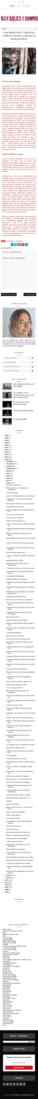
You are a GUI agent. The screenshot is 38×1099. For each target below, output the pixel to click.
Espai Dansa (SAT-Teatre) (10, 954)
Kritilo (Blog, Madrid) (9, 963)
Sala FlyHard (6, 990)
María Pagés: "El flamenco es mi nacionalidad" (20, 504)
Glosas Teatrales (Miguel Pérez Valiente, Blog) (17, 959)
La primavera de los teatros (14, 841)
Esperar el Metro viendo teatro (15, 552)
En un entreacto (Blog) (10, 949)
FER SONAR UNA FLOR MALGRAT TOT (18, 798)
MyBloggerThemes (28, 1095)
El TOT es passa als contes (14, 688)
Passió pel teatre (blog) (10, 976)
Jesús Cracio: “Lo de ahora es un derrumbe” (19, 600)
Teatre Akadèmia (8, 1002)
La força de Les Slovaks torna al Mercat (18, 863)
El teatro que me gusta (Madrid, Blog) (14, 946)
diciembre (10, 461)
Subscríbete (19, 1068)
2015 (6, 454)
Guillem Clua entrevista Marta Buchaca (18, 835)
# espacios (19, 241)
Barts (4, 932)
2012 (6, 880)
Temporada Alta (7, 1023)
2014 (6, 457)
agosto (9, 471)
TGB (4, 1025)
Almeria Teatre (7, 929)
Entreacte (5, 951)
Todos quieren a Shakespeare (15, 576)
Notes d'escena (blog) (9, 975)
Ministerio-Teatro (8, 973)
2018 (6, 447)
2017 (6, 450)
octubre (9, 466)
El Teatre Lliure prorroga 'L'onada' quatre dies (20, 568)
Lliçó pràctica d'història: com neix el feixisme (19, 860)
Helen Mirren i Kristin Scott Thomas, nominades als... (17, 564)
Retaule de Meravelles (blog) (11, 983)
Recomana (6, 981)
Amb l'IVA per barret (12, 617)
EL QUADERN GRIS (19, 419)
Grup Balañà (6, 961)
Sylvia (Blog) (6, 996)
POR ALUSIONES (11, 755)
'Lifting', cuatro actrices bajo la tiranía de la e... (20, 718)
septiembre (10, 468)
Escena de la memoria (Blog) (11, 953)
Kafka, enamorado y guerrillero (15, 812)
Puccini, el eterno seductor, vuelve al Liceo (19, 681)
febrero (9, 875)
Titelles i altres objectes (13, 815)
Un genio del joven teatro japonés (16, 669)
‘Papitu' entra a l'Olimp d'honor (15, 748)
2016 (6, 452)
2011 (6, 882)
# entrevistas (10, 241)
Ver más (20, 346)
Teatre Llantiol (7, 1007)
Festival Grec (6, 956)
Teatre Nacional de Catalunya (12, 1010)
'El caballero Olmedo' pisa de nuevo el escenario (20, 656)
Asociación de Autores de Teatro (13, 931)
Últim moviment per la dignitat (15, 849)
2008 (6, 889)
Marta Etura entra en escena (15, 636)
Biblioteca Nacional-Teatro (11, 934)
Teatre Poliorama (8, 1012)
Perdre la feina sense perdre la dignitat (18, 782)
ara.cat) (17, 81)
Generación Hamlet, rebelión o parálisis (18, 795)
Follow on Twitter (19, 358)
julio (8, 473)
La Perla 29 (6, 968)
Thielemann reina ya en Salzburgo (16, 579)
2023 (6, 435)
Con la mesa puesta (12, 829)
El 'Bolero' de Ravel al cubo (14, 705)
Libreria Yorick (7, 971)
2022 (6, 438)
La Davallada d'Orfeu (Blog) (11, 966)
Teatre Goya (6, 1003)
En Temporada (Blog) (9, 948)
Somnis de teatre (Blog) (10, 995)
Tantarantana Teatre (9, 998)
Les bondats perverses (13, 818)
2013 (6, 459)
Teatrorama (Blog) (8, 1022)
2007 (6, 892)
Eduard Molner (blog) (9, 941)
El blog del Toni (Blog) (9, 943)
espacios (25, 42)
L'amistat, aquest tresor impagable (16, 838)
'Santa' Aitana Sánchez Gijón (23, 411)
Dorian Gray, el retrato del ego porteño (18, 639)
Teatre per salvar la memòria (15, 518)
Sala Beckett (6, 988)
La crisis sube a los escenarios (15, 514)
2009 (6, 887)
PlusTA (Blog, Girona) (9, 978)
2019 (6, 445)
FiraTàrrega (6, 958)
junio (8, 476)
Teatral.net (6, 1000)
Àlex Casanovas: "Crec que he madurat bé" (19, 779)
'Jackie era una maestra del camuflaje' (17, 776)
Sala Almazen (7, 986)
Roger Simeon (7, 985)
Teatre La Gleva (7, 1005)
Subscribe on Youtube (19, 366)
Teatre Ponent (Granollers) (11, 1013)
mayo (8, 478)
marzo (8, 483)
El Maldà (5, 944)
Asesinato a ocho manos (13, 485)
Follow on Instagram (19, 371)
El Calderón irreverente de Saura (16, 596)
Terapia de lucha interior (13, 826)
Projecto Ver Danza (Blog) (11, 980)
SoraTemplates (15, 1095)
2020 (6, 442)
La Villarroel (6, 970)
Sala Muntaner (7, 991)
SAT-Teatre (6, 993)
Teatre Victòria (7, 1017)
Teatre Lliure (6, 1008)
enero (8, 877)
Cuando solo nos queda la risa (15, 521)
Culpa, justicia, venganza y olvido (16, 684)
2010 (6, 885)
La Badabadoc (7, 964)
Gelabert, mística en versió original (16, 620)
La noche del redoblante (13, 633)
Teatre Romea (7, 1015)
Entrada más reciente (8, 294)
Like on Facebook (19, 362)
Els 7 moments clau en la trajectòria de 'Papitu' (20, 744)
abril (8, 480)
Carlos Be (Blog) (8, 937)
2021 (6, 440)
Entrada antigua (30, 294)
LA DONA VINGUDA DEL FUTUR (16, 759)
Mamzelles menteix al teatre (14, 560)
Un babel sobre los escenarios (15, 507)
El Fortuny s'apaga (12, 493)
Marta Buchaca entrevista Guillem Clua (18, 832)
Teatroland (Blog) (8, 1020)
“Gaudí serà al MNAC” (13, 804)
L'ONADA (9, 801)
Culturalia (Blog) (8, 939)
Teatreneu (6, 1018)
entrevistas (19, 42)
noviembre (10, 464)
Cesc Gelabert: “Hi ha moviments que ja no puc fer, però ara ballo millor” (24, 395)
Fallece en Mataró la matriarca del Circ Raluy (19, 857)
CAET (4, 936)
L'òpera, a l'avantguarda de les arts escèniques (20, 496)
